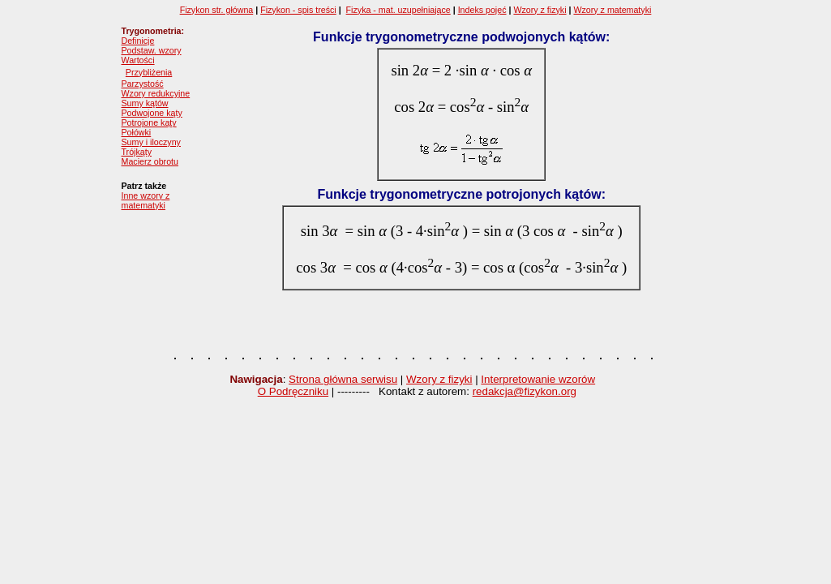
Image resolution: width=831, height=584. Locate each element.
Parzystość (143, 83)
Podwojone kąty (152, 113)
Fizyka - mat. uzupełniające (398, 10)
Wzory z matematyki (612, 10)
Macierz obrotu (150, 161)
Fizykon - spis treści (298, 10)
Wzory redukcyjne (156, 93)
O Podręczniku (293, 391)
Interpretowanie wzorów (538, 379)
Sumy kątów (145, 103)
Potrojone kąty (149, 122)
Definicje (138, 40)
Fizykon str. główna (217, 10)
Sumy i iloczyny (151, 142)
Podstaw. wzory (152, 50)
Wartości (138, 60)
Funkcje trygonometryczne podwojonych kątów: (461, 37)
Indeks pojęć (482, 10)
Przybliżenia (149, 72)
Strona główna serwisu (343, 379)
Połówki (137, 132)
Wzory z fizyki (539, 10)
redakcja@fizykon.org (524, 391)
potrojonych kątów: (546, 194)
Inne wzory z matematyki (146, 200)
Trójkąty (137, 152)
